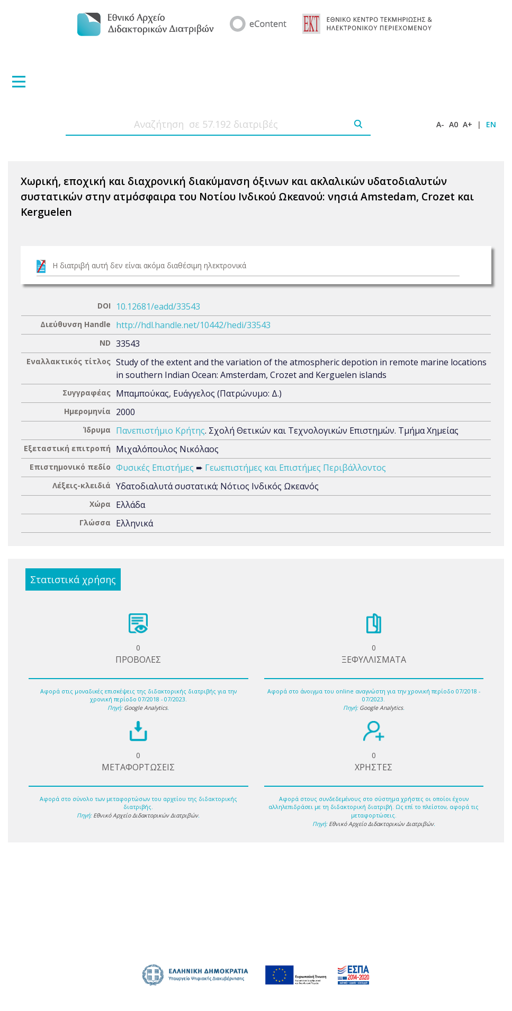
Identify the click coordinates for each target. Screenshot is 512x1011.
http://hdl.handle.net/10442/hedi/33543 (193, 325)
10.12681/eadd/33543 (158, 306)
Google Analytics (145, 707)
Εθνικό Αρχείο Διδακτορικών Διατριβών (145, 815)
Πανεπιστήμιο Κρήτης (160, 430)
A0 (453, 124)
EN (491, 124)
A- (440, 124)
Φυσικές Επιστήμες (155, 467)
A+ (467, 124)
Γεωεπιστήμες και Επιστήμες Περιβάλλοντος (295, 467)
